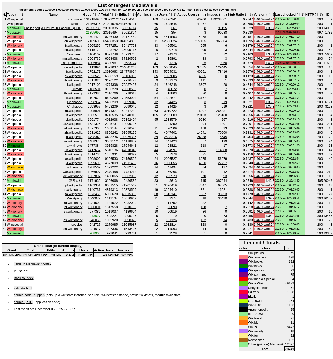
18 (204, 198)
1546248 (170, 85)
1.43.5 (269, 181)
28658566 (129, 89)
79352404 (129, 119)
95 (156, 119)
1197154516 (127, 19)
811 (155, 41)
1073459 (94, 194)
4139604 (130, 211)
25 (204, 63)
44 (156, 150)
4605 (202, 76)
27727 (222, 163)
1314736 (94, 154)
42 (225, 172)
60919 (172, 211)
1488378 (94, 141)
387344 (221, 181)
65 (156, 24)
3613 (173, 181)
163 (155, 67)
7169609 (94, 41)
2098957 (94, 102)
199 (224, 141)
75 (204, 154)
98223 (222, 194)
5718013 (130, 93)
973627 (95, 216)
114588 (221, 150)
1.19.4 (269, 89)
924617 (95, 229)
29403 (201, 115)
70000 (222, 132)
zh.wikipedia (74, 132)
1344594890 (127, 41)
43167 (201, 98)
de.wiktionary (73, 176)
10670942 (129, 198)
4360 (202, 163)
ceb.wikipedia (73, 50)
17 (156, 54)
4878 (202, 37)
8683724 (130, 63)
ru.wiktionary (73, 141)
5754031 (170, 71)
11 (156, 128)
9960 (223, 63)
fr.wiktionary (74, 45)
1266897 (94, 172)
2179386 (94, 93)
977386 (95, 211)
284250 (171, 124)
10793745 (129, 54)
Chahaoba (74, 102)
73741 (181, 9)
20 (225, 85)
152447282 (128, 111)
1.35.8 (269, 216)
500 (145, 9)
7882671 (170, 98)
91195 (222, 28)
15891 (172, 58)
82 (204, 203)
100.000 (75, 9)
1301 (223, 124)
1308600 (94, 159)
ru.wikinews (73, 145)
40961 (201, 71)
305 (203, 50)
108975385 (128, 137)
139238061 (219, 19)
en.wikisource (73, 190)
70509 (172, 128)
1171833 (94, 181)
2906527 (170, 159)
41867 (201, 24)
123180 (221, 115)
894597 (171, 150)
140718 (171, 50)
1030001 (94, 207)
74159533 (129, 159)
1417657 (94, 150)
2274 (173, 198)
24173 (172, 54)
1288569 (94, 167)
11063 (172, 229)
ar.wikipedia (73, 159)
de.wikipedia (73, 67)
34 (156, 85)
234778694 (128, 71)
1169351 (94, 185)
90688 (222, 32)
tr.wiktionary (74, 154)
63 (156, 111)
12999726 (129, 124)
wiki (233, 9)
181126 (171, 220)
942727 (95, 224)
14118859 (129, 141)
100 (101, 9)
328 (203, 224)
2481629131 (127, 24)
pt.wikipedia (73, 185)
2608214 (170, 137)
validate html (23, 288)
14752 (172, 203)
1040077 (94, 198)
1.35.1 (269, 54)
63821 (172, 145)
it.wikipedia (74, 115)
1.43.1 (269, 63)
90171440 (129, 37)
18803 (172, 93)
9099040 (130, 102)
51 (156, 185)
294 (203, 124)
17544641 (129, 145)
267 (224, 119)
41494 (172, 167)
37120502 (129, 58)
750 (151, 9)
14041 (201, 132)
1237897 (94, 176)
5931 (202, 150)
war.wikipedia (72, 172)
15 (156, 28)
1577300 (94, 128)
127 (224, 167)
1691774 (94, 119)
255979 (171, 176)
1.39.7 (269, 28)
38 (204, 58)
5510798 (130, 207)
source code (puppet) (29, 295)
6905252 (94, 45)
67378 (172, 154)
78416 (222, 71)
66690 (172, 207)
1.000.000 (62, 9)
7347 (202, 185)
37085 (201, 67)
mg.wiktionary (72, 58)
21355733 (93, 28)
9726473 (130, 80)
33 (156, 45)
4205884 (94, 63)
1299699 (94, 163)
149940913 (128, 115)
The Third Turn (72, 63)
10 (125, 9)
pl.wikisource (73, 167)
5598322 (130, 154)
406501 (171, 45)
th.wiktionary (73, 93)
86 (204, 211)
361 (174, 28)
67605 (222, 185)
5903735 (94, 58)
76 (156, 37)
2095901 (94, 111)
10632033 (129, 176)
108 (203, 207)
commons (75, 19)
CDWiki (77, 89)
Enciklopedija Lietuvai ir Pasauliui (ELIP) (53, 28)
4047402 (170, 132)
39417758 (129, 45)
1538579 (170, 119)
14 (156, 141)
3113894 (94, 67)
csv (215, 9)
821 (203, 190)
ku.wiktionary (72, 203)
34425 (172, 102)
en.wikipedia (73, 41)
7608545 (170, 24)
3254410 (170, 190)
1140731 (94, 190)
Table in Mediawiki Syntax (32, 264)
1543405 (130, 229)
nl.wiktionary (73, 207)
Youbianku (74, 54)
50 (129, 9)
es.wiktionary (72, 220)
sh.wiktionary (72, 229)
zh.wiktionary (72, 80)
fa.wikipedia (73, 194)
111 (203, 80)
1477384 (94, 145)
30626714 (129, 28)
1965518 (94, 115)
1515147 (170, 194)
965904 (221, 41)
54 (156, 98)
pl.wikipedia (73, 119)
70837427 (129, 85)
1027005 (170, 76)
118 (203, 145)
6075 (202, 159)
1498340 (94, 137)
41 (156, 63)
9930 (202, 119)
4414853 (170, 37)
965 (203, 45)
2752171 (94, 71)
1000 (157, 9)
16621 (222, 190)
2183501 (94, 89)
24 (156, 159)
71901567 (129, 185)
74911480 (129, 163)
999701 (130, 233)
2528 (173, 233)
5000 (172, 9)
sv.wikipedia (73, 76)
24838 (201, 137)
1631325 (94, 124)
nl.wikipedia (73, 85)
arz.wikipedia (72, 124)
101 (203, 172)
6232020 (130, 203)
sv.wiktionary (73, 211)
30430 (222, 198)
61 (156, 132)
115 (203, 181)
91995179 (129, 132)
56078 (222, 159)
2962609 (170, 115)
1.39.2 (269, 198)
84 (204, 167)
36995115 (129, 50)
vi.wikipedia (74, 163)
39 (156, 137)
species (76, 224)
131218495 (92, 19)
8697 (202, 85)
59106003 (129, 76)
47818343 (129, 150)
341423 (171, 141)
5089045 (170, 67)
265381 (221, 111)
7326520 (130, 128)
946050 (95, 220)
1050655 (170, 163)
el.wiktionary (73, 128)
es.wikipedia (74, 98)
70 (204, 93)
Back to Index (24, 278)
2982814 (170, 224)
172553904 (128, 98)
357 (203, 141)
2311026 (94, 80)
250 (139, 9)
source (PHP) (23, 302)
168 (203, 128)
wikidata (76, 24)
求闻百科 (75, 180)
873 (224, 216)
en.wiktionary (73, 37)
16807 (201, 111)
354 (174, 32)
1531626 (94, 132)
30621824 (129, 32)
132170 (171, 80)
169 (155, 19)
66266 (172, 172)
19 (225, 37)
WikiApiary (74, 198)
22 (156, 224)
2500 (165, 9)
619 (224, 102)
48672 (172, 89)
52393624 (169, 41)
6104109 (94, 54)
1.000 (94, 9)
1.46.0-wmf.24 (264, 19)
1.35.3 (269, 102)
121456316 (92, 24)
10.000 (85, 9)
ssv (221, 9)
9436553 (130, 181)
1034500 (94, 203)
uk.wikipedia (74, 150)
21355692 (93, 32)
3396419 (170, 185)
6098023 (130, 220)
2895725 (130, 216)
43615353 (129, 194)
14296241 (169, 19)
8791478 (94, 37)
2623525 (94, 76)
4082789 (130, 167)
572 (224, 54)
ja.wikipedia (73, 137)
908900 (95, 233)
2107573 (94, 98)
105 (155, 115)
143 (155, 71)
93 (225, 176)
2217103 (94, 85)
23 (225, 128)
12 (156, 102)
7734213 (130, 172)
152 (203, 220)
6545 (223, 137)
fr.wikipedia (74, 71)
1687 (202, 194)
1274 (173, 63)
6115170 (94, 50)
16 (156, 163)
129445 (221, 67)
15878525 (129, 190)
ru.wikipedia (74, 111)
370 (203, 176)
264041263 (128, 67)
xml (227, 9)
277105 (200, 41)
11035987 (129, 224)
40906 (201, 19)
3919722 (170, 111)
